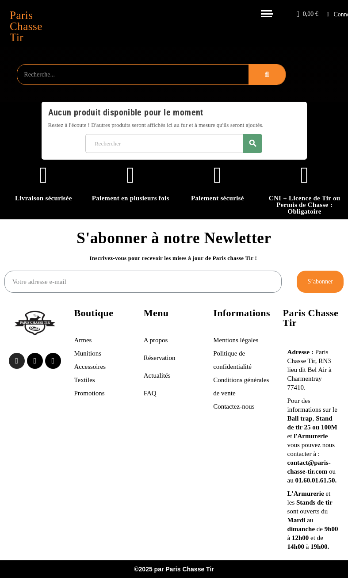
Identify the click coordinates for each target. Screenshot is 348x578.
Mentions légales (236, 340)
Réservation (160, 357)
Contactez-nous (233, 406)
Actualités (157, 375)
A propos (156, 340)
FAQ (150, 393)
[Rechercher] (173, 143)
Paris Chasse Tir (26, 26)
